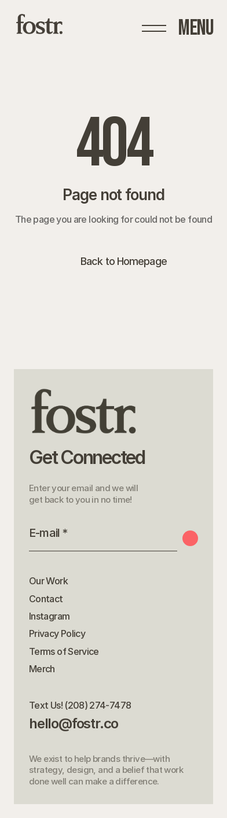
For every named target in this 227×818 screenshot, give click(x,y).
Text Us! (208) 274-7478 (80, 705)
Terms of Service (64, 651)
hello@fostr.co (73, 723)
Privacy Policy (57, 633)
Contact (46, 599)
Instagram (49, 616)
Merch (42, 669)
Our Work (48, 581)
